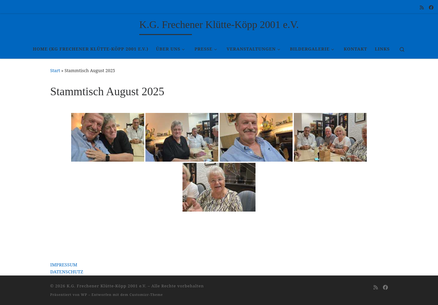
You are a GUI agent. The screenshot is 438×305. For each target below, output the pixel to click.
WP (84, 294)
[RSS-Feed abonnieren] (422, 7)
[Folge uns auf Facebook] (431, 7)
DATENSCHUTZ (66, 271)
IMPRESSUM (63, 264)
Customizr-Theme (146, 294)
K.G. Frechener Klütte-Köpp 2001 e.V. (106, 286)
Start (55, 70)
